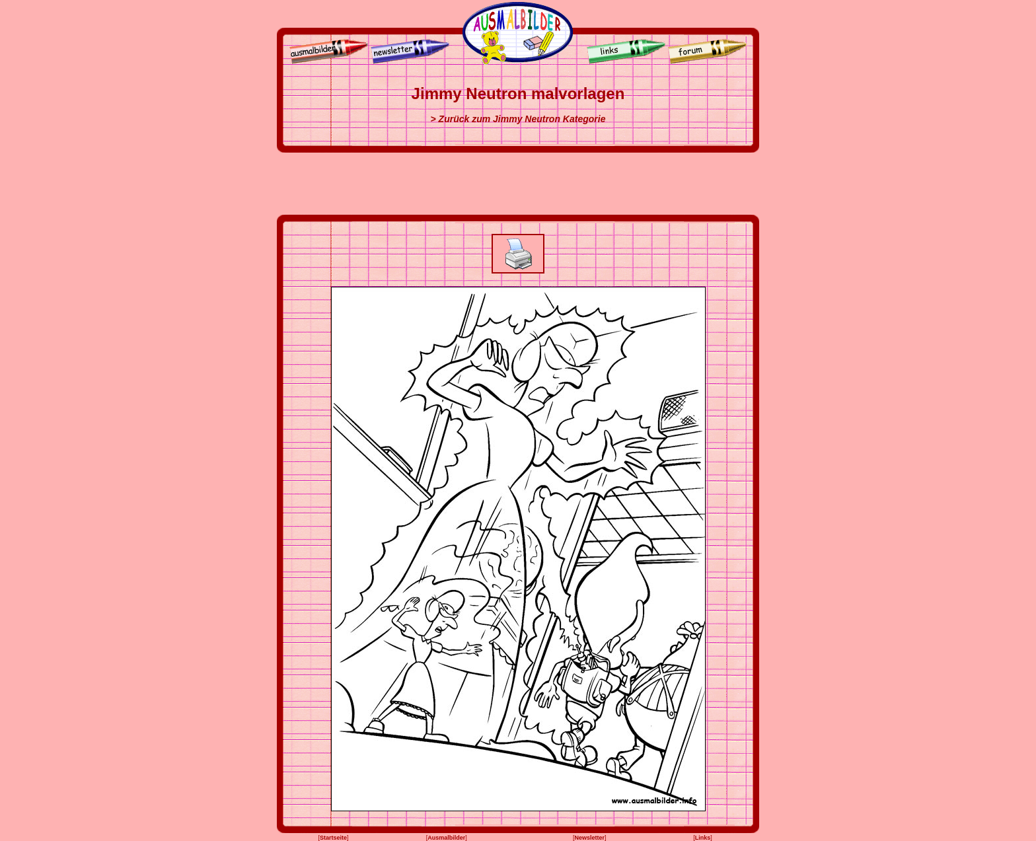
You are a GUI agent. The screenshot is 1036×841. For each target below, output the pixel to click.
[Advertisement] (518, 183)
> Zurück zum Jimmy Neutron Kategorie (518, 119)
